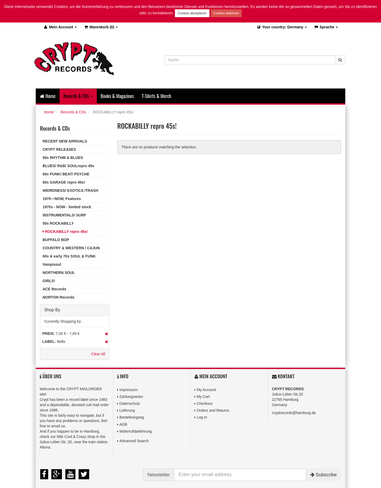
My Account (206, 390)
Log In (202, 417)
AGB (123, 424)
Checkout (204, 403)
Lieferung (127, 410)
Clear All (98, 354)
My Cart (203, 396)
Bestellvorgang (131, 417)
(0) (101, 27)
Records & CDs (73, 112)
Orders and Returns (213, 410)
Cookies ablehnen (226, 13)
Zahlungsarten (131, 396)
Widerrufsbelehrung (135, 431)
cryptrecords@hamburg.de (294, 413)
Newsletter (158, 474)
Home (48, 95)
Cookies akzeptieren (192, 13)
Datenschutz (129, 403)
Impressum (128, 390)
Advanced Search (134, 441)
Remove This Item (106, 334)
